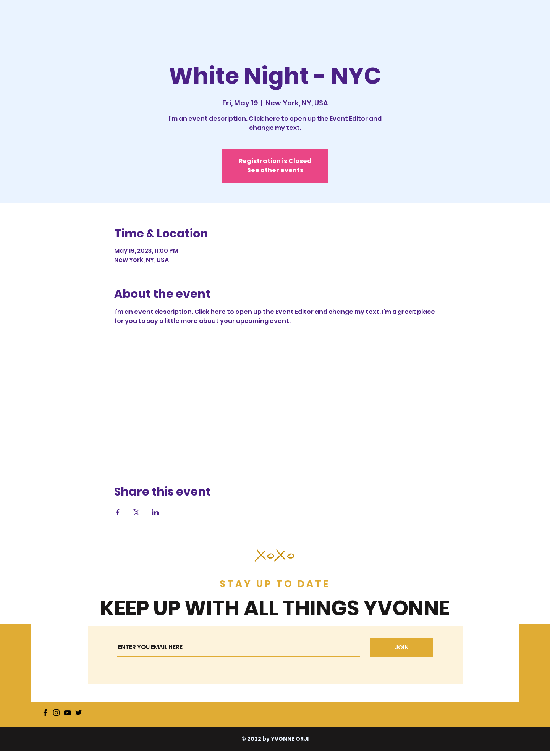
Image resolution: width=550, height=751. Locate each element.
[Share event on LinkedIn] (155, 512)
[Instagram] (56, 712)
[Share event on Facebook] (117, 512)
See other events (275, 170)
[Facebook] (45, 712)
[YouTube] (67, 712)
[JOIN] (401, 647)
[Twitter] (78, 712)
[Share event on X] (136, 512)
